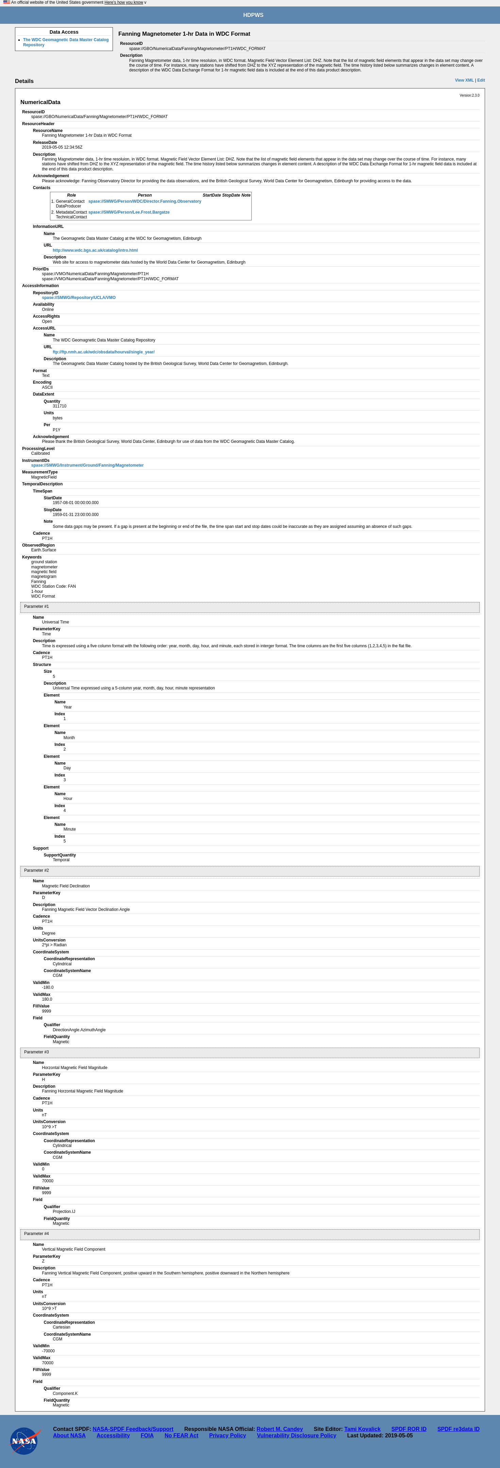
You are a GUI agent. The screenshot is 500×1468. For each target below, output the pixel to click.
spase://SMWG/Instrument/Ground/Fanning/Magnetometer (87, 465)
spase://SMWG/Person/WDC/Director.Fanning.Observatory (144, 201)
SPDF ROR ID (409, 1429)
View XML (464, 80)
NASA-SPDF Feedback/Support (133, 1429)
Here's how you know (123, 2)
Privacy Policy (227, 1435)
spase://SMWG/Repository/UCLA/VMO (79, 297)
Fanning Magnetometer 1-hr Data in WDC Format (184, 34)
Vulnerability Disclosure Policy (296, 1435)
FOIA (147, 1435)
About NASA (69, 1435)
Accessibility (113, 1435)
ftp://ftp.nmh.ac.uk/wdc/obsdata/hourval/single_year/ (103, 352)
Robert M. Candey (280, 1429)
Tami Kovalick (362, 1429)
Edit (481, 80)
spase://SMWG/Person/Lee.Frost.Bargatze (129, 212)
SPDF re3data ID (458, 1429)
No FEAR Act (181, 1435)
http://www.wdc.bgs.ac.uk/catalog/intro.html (95, 250)
